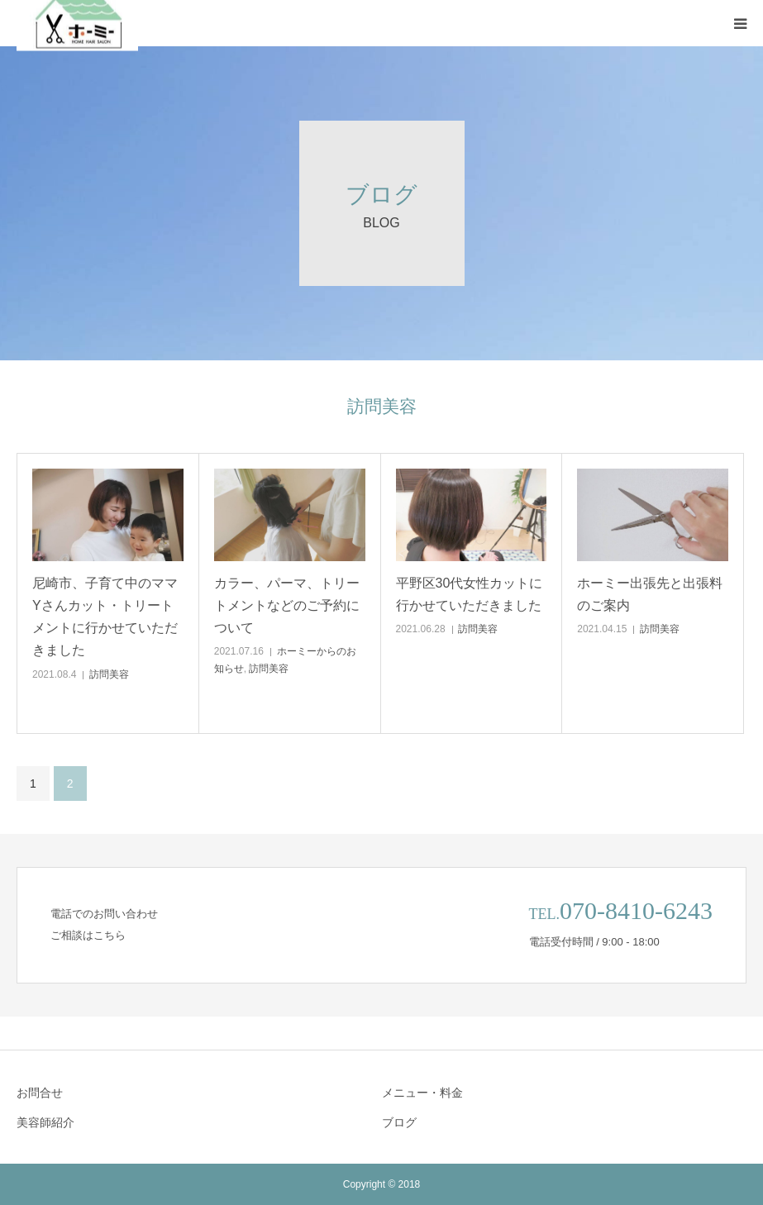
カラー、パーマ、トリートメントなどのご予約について (287, 605)
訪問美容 (109, 674)
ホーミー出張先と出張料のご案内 (649, 594)
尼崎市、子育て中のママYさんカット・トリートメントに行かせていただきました (105, 617)
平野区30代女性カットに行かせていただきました (469, 594)
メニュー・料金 (422, 1092)
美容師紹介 (45, 1122)
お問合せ (40, 1092)
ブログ (399, 1122)
